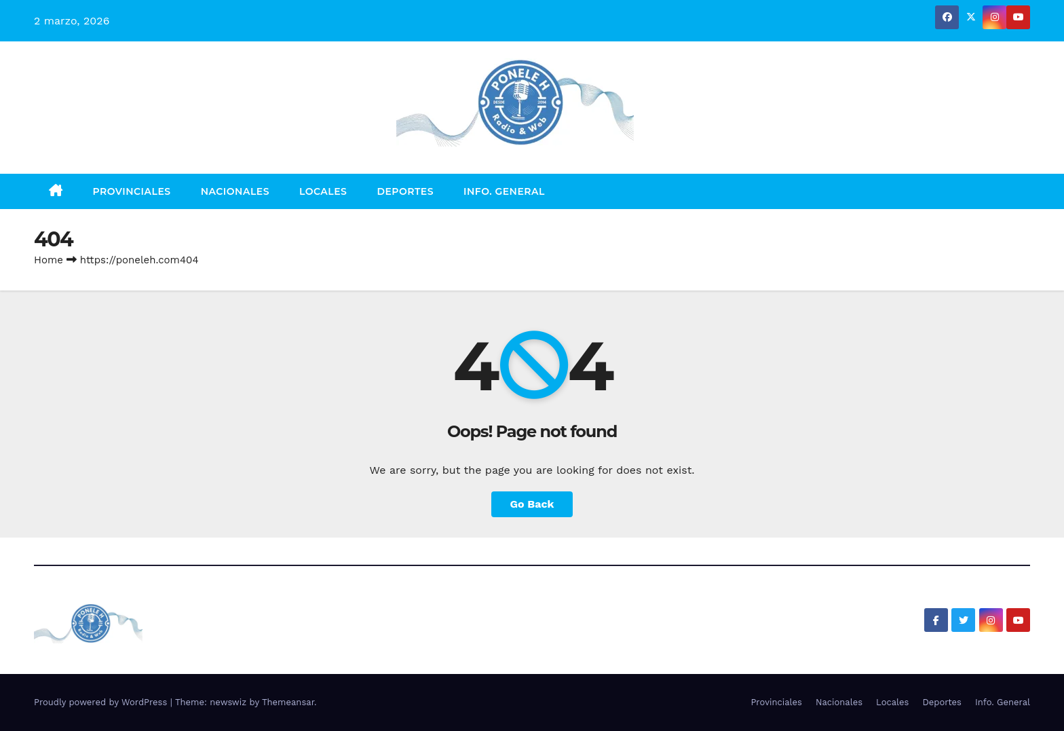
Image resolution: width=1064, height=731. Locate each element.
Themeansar (288, 702)
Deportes (405, 191)
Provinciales (132, 191)
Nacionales (235, 191)
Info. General (504, 191)
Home (48, 260)
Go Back (532, 504)
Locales (323, 191)
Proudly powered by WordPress (102, 702)
